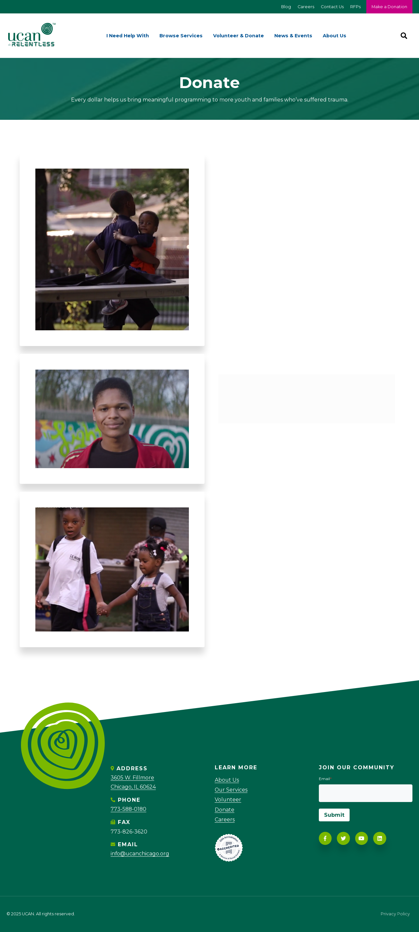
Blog (285, 6)
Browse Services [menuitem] (181, 36)
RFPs (355, 6)
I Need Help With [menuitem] (127, 36)
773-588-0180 (129, 809)
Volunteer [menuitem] (228, 800)
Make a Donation (389, 6)
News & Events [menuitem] (293, 36)
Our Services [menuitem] (231, 790)
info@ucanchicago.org (140, 853)
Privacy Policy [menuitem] (395, 914)
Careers (305, 6)
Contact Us (331, 6)
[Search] (403, 35)
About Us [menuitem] (334, 36)
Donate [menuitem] (224, 810)
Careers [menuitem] (225, 820)
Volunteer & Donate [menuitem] (238, 36)
